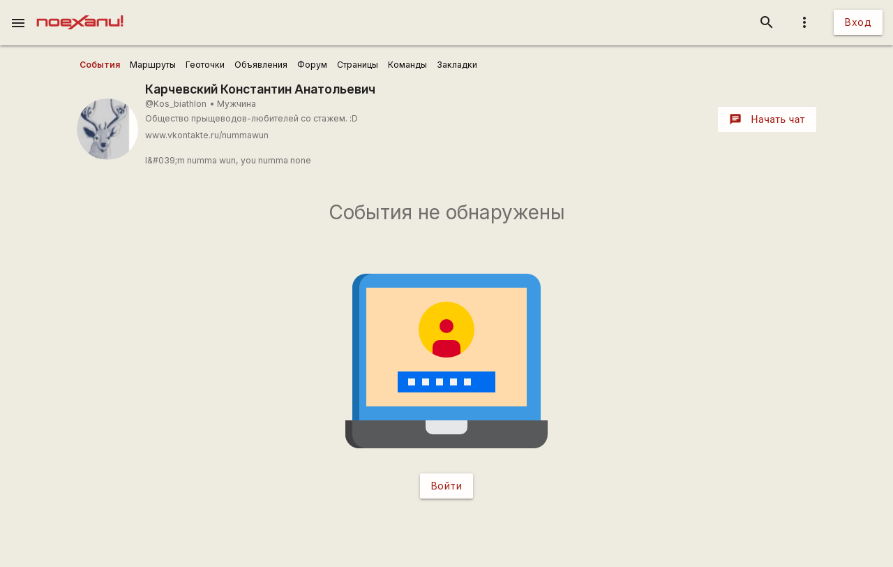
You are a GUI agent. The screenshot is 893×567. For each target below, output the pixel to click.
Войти (447, 486)
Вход (858, 22)
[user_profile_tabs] (100, 65)
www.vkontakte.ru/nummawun (207, 135)
